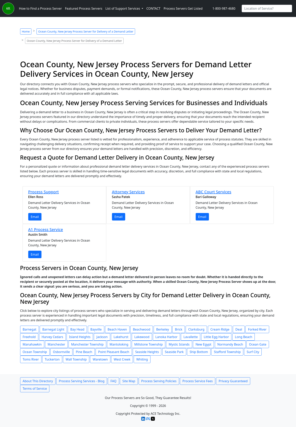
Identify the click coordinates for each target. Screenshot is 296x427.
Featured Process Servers (83, 8)
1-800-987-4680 (223, 8)
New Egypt (203, 344)
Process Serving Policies (159, 381)
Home (26, 31)
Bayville (96, 329)
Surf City (253, 352)
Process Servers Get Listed (183, 8)
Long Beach (243, 337)
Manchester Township (87, 344)
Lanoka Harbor (166, 337)
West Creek (122, 359)
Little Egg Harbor (216, 337)
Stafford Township (227, 352)
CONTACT (153, 8)
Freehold (29, 337)
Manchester (56, 344)
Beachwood (141, 329)
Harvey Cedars (52, 337)
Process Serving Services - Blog (81, 381)
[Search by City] (267, 8)
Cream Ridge (219, 329)
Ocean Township (35, 352)
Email (35, 217)
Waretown (100, 359)
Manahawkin (32, 344)
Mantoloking (119, 344)
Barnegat (30, 329)
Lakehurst (121, 337)
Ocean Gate (257, 344)
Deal (238, 329)
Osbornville (61, 352)
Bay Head (77, 329)
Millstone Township (148, 344)
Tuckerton (52, 359)
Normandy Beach (230, 344)
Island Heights (79, 337)
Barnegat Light (53, 329)
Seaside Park (174, 352)
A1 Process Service (45, 229)
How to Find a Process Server (40, 8)
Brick (178, 329)
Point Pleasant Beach (113, 352)
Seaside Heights (147, 352)
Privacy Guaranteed (233, 381)
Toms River (31, 359)
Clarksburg (196, 329)
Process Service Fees (197, 381)
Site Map (128, 381)
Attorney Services (128, 191)
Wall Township (76, 359)
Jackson (102, 337)
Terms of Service (35, 388)
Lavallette (190, 337)
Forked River (257, 329)
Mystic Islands (179, 344)
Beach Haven (117, 329)
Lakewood (141, 337)
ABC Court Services (213, 191)
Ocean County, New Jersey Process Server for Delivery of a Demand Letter (85, 31)
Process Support (43, 191)
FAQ (113, 381)
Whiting (142, 359)
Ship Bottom (199, 352)
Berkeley (162, 329)
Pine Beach (84, 352)
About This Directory (38, 381)
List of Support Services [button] (123, 8)
